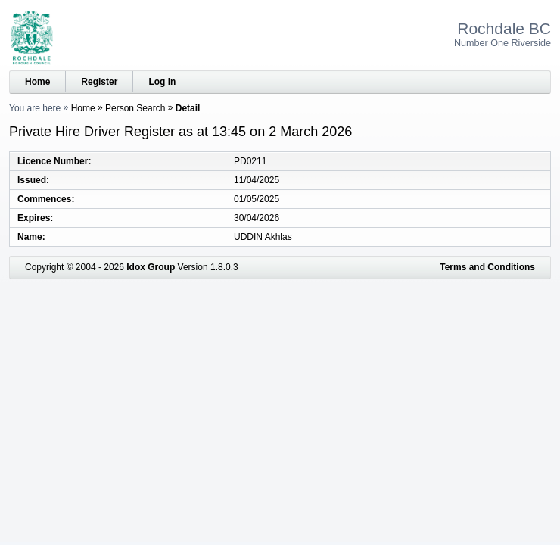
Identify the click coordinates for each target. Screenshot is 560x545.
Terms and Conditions (487, 267)
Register (99, 81)
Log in (162, 81)
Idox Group (150, 267)
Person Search (135, 108)
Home (37, 81)
